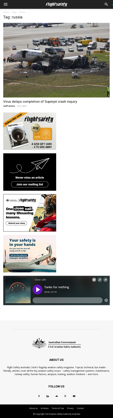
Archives (45, 408)
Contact (80, 408)
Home (6, 12)
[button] (5, 4)
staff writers (9, 106)
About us (33, 408)
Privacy (70, 408)
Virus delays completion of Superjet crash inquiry (40, 102)
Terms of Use (58, 408)
